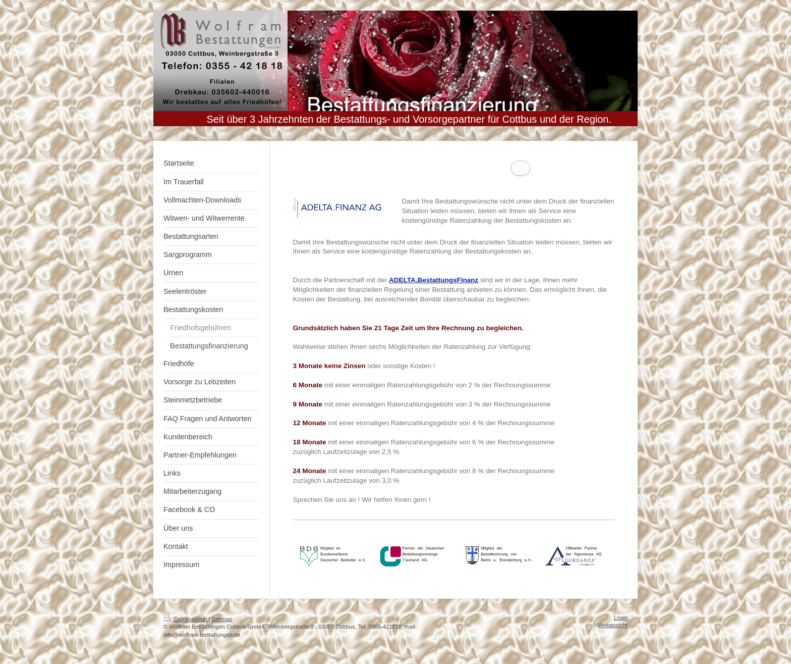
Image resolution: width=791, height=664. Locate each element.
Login (621, 627)
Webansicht (613, 635)
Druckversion (186, 629)
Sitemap (222, 629)
